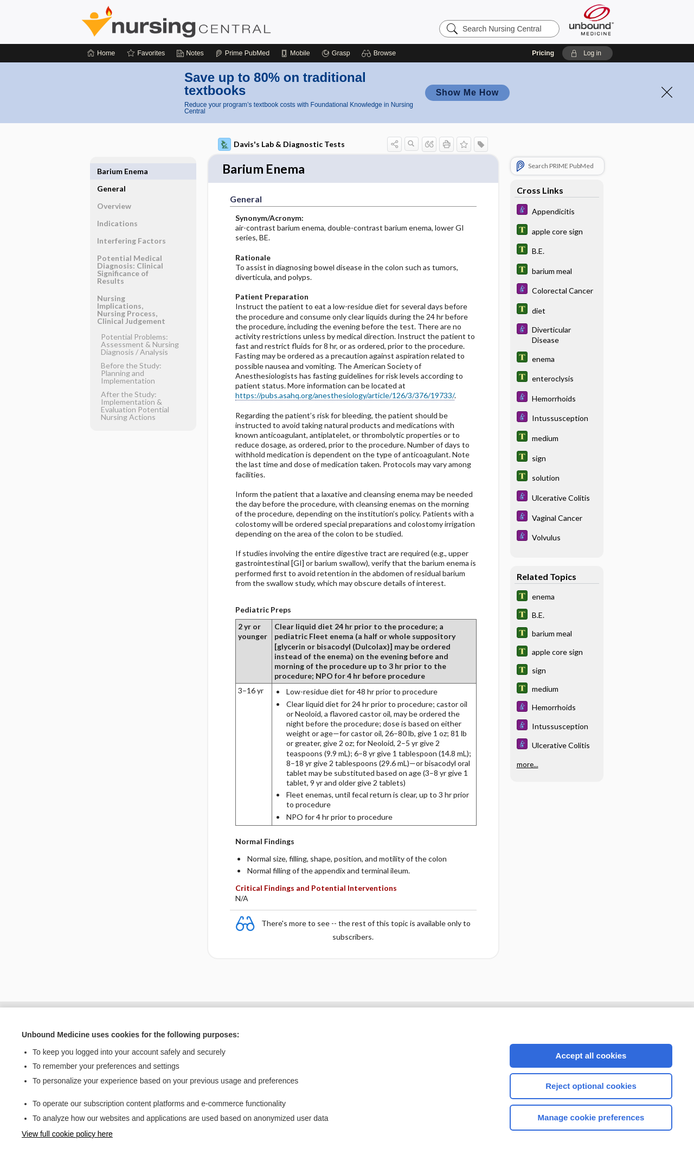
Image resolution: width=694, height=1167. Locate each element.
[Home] (101, 53)
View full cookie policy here (67, 1134)
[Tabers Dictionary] (556, 231)
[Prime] (242, 53)
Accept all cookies (591, 1055)
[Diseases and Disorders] (556, 211)
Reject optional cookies (591, 1086)
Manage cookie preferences (591, 1117)
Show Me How (467, 92)
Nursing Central (216, 21)
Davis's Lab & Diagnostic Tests (281, 144)
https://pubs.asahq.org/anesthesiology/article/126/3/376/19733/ (344, 396)
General (111, 171)
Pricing (543, 53)
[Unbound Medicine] (591, 20)
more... (527, 764)
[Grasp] (336, 53)
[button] (380, 53)
